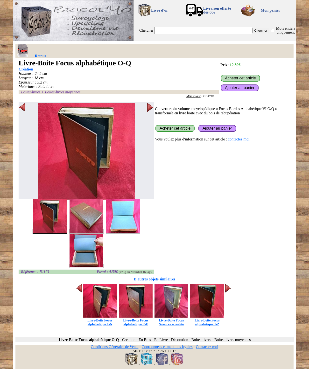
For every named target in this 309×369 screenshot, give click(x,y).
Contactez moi (207, 347)
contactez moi (238, 139)
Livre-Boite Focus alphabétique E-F (136, 320)
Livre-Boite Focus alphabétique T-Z (207, 320)
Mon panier (270, 10)
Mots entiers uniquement (285, 30)
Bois (41, 86)
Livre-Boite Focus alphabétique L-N (100, 320)
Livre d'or (159, 10)
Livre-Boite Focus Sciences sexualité (171, 320)
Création (26, 69)
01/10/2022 (208, 96)
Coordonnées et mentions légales (167, 347)
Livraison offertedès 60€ (217, 10)
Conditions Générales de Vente (114, 347)
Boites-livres (30, 92)
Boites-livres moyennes (62, 92)
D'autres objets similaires (155, 279)
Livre (50, 86)
